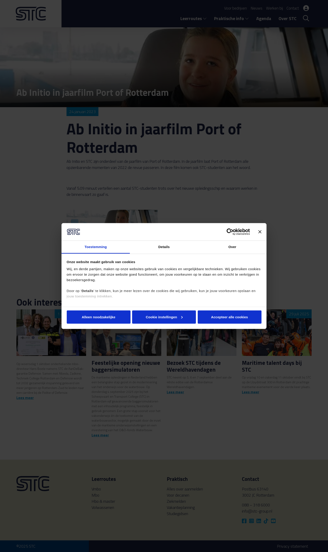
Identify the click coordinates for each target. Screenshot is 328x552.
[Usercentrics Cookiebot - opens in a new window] (230, 231)
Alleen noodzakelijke (98, 317)
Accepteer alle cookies (229, 317)
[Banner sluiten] (259, 231)
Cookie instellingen (164, 317)
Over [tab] (232, 247)
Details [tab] (164, 247)
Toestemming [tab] (96, 247)
